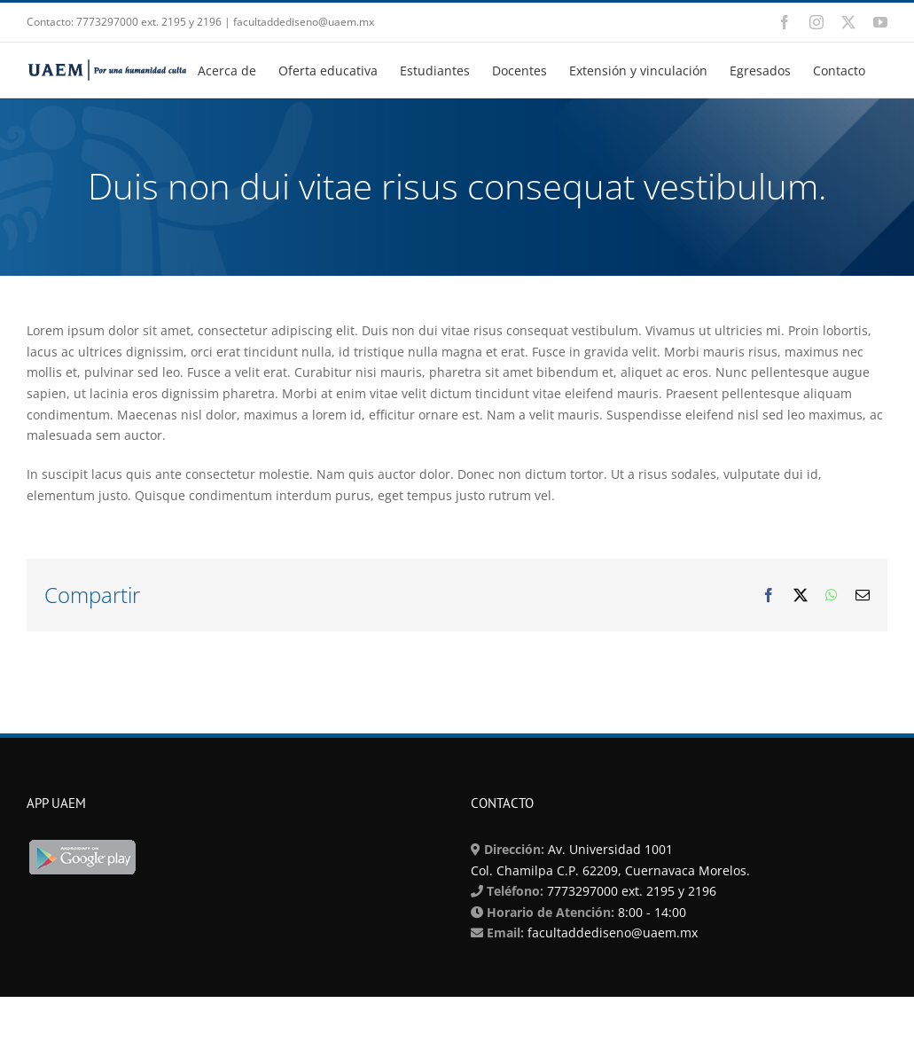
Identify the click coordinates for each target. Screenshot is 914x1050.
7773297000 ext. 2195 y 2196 (629, 890)
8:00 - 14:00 (650, 912)
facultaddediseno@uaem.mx (612, 932)
